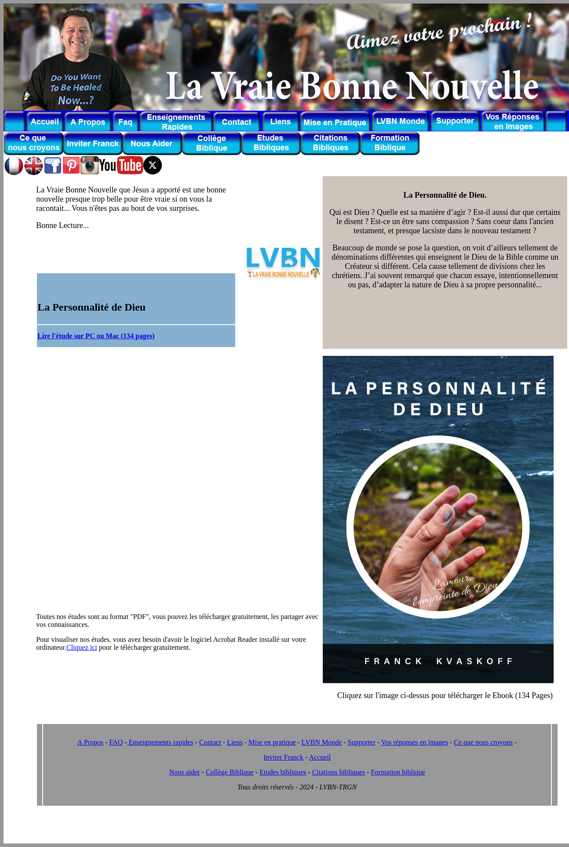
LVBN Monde (322, 742)
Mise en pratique (272, 742)
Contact (210, 742)
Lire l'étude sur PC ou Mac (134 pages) (96, 336)
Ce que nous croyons (483, 742)
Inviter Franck (283, 757)
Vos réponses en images (414, 742)
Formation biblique (398, 772)
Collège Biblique (230, 772)
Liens (235, 742)
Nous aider (184, 772)
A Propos (90, 742)
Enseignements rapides (160, 742)
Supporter (362, 742)
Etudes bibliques (282, 772)
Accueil (320, 757)
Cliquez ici (81, 647)
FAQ (116, 742)
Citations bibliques (338, 772)
